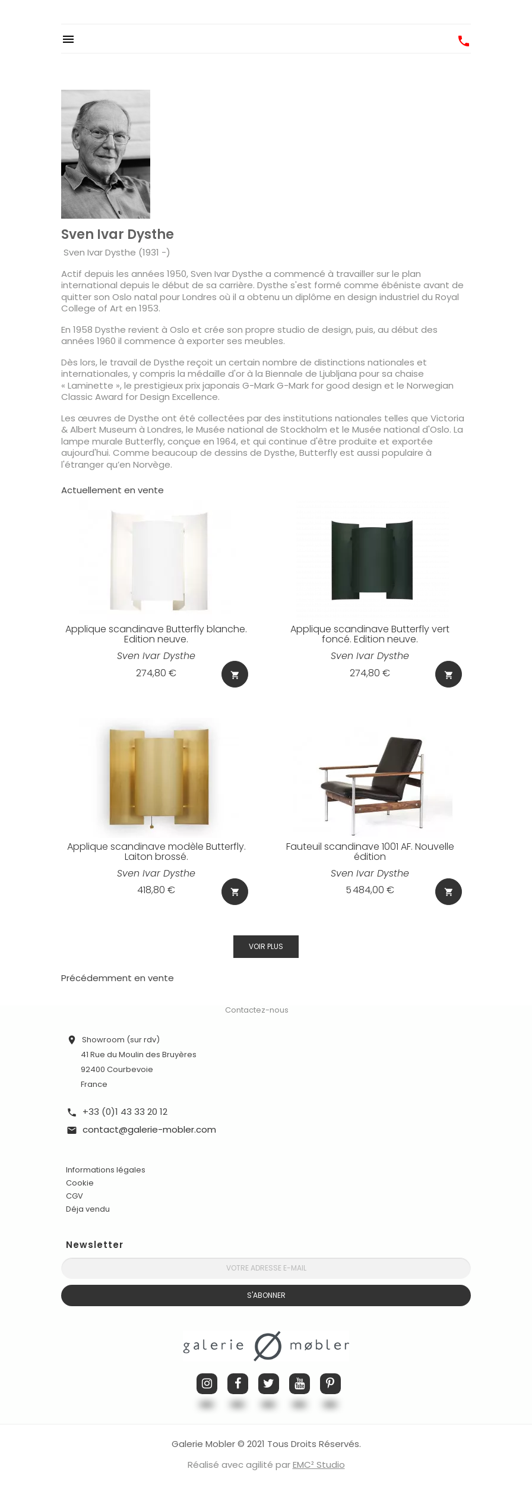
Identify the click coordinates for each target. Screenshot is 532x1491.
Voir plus (266, 945)
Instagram (207, 1382)
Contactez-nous (257, 1008)
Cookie (80, 1182)
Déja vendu (88, 1207)
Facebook (237, 1382)
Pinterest (330, 1382)
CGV (74, 1194)
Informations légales (105, 1168)
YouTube (299, 1382)
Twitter (268, 1382)
